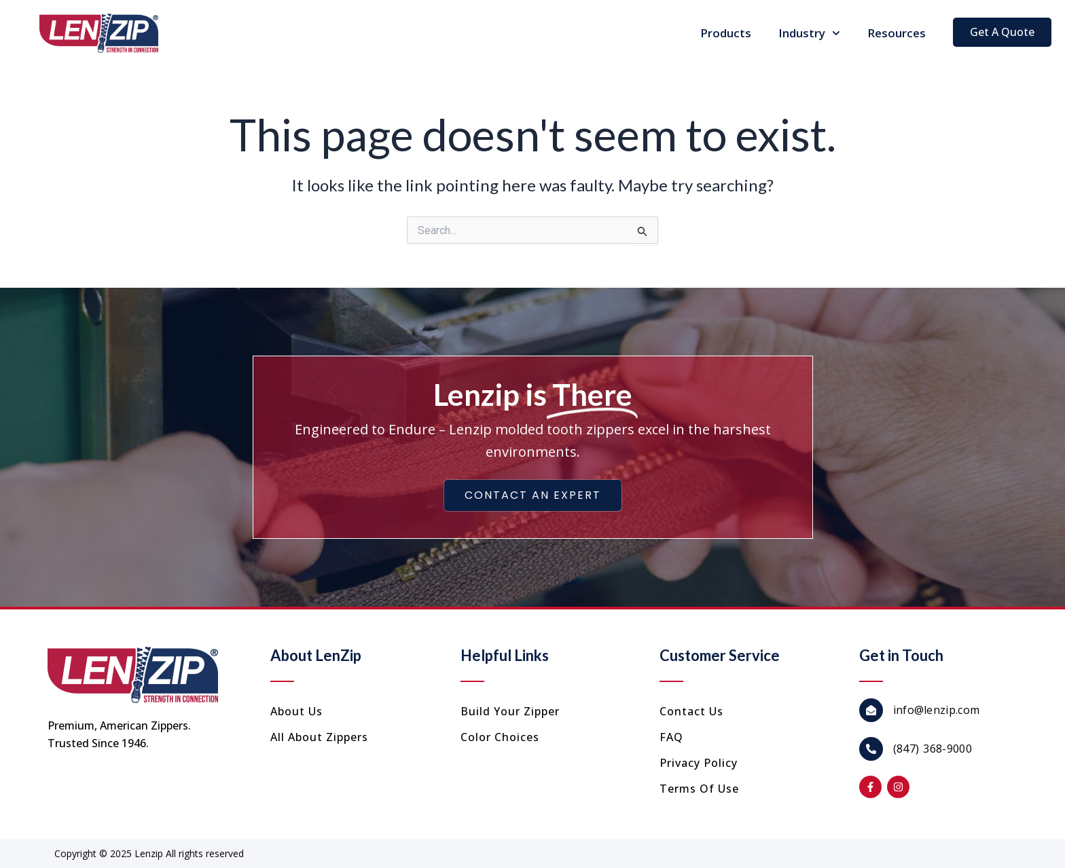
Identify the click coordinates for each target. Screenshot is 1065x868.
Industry (809, 33)
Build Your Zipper (510, 711)
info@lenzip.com (936, 709)
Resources (896, 33)
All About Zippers (319, 737)
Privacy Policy (699, 762)
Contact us (691, 711)
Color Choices (500, 737)
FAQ (671, 737)
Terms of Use (699, 788)
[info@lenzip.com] (871, 710)
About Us (296, 711)
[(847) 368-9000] (871, 749)
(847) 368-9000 (932, 748)
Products (725, 33)
